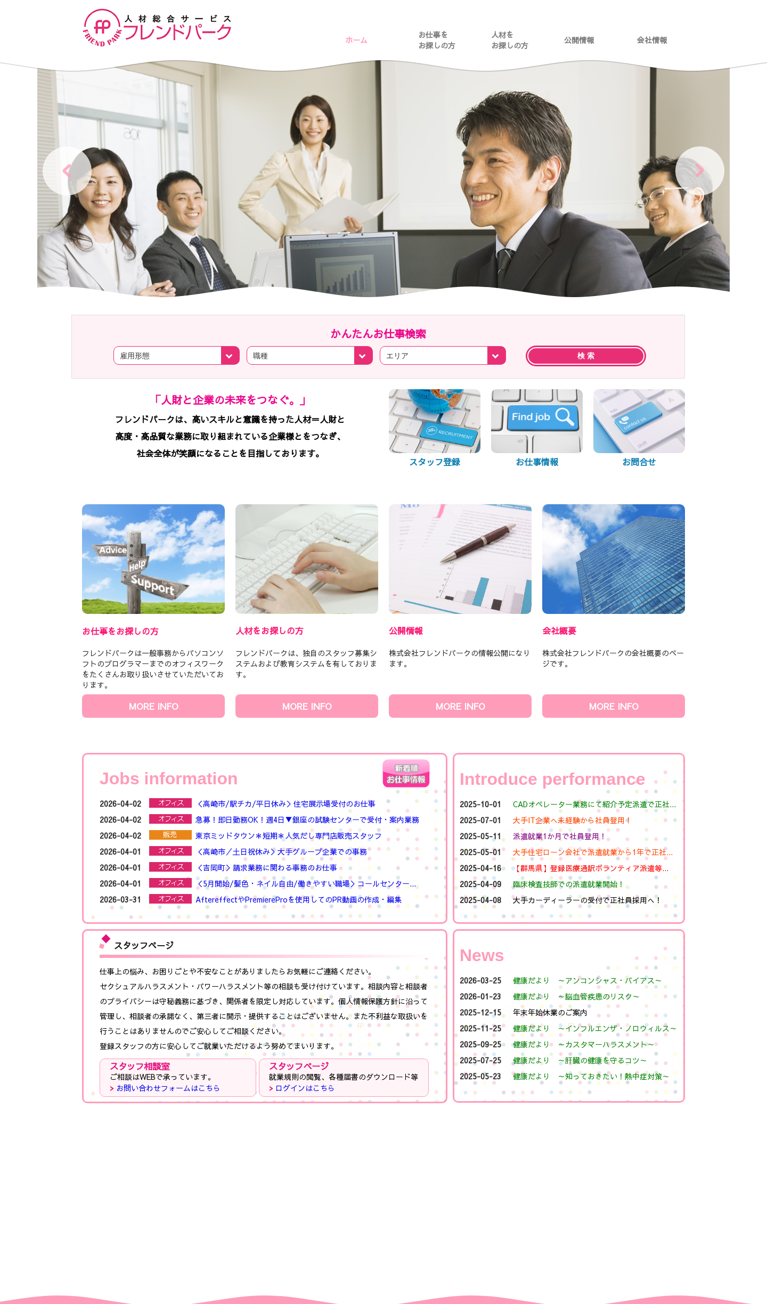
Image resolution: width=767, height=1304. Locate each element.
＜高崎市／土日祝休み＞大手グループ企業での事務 (281, 851)
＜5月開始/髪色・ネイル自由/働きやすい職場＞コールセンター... (305, 883)
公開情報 (579, 40)
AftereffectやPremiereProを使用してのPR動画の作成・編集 (298, 899)
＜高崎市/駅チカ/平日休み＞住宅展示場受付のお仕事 (285, 803)
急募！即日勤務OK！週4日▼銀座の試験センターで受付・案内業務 (307, 819)
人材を (513, 34)
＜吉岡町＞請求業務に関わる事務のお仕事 (266, 867)
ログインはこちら (305, 1087)
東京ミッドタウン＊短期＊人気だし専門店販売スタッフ (288, 835)
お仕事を (440, 34)
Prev (67, 170)
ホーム (356, 40)
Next (699, 170)
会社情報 (652, 40)
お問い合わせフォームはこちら (168, 1087)
